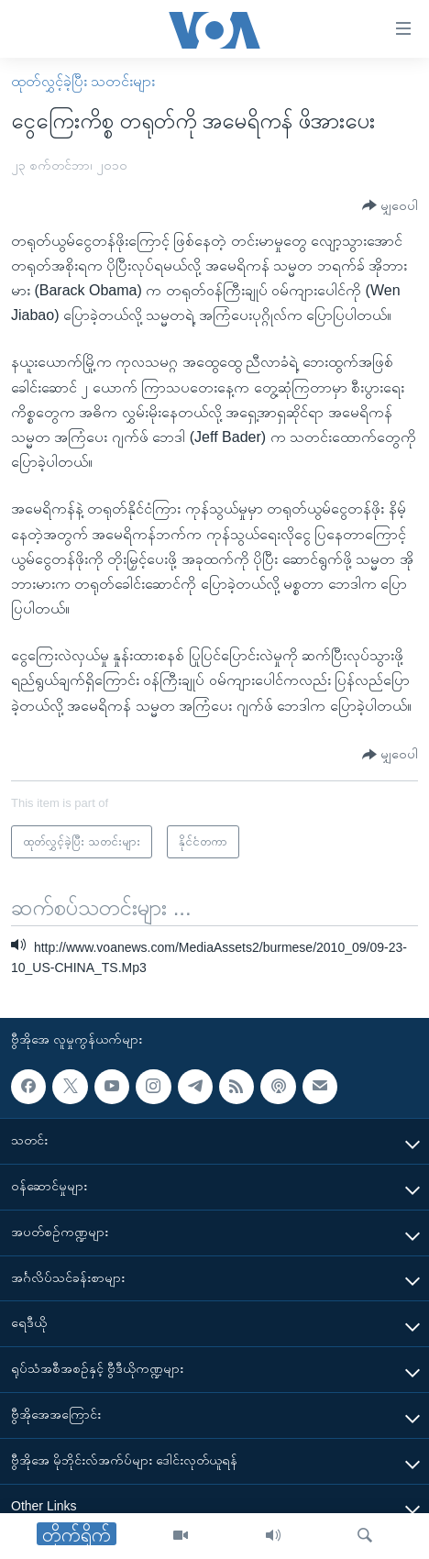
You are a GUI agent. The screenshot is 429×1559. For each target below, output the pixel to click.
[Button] (390, 205)
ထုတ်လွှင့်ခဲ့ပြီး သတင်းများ (83, 81)
